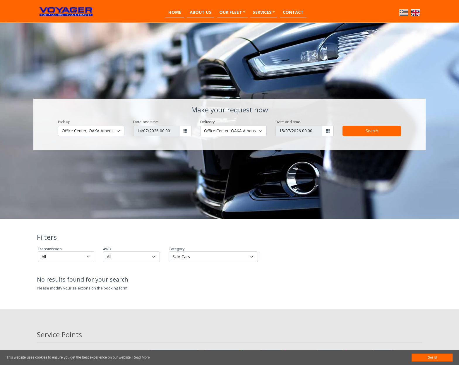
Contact (293, 12)
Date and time (145, 121)
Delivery (207, 121)
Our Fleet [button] (230, 12)
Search (372, 130)
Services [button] (262, 12)
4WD (107, 248)
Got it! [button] (432, 357)
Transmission (50, 248)
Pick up (64, 121)
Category (177, 248)
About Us (200, 12)
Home (174, 12)
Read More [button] (141, 357)
